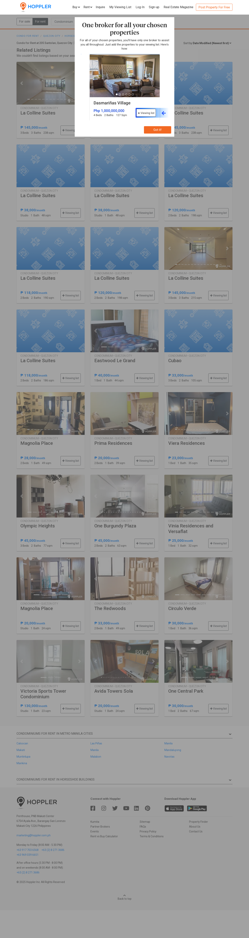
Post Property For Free (214, 7)
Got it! (157, 130)
